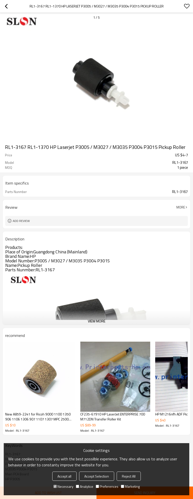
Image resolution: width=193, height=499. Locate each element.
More (180, 207)
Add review (21, 220)
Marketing (130, 486)
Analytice (84, 486)
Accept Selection (96, 476)
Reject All (129, 476)
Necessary (63, 486)
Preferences (107, 486)
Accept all (64, 476)
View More (96, 321)
